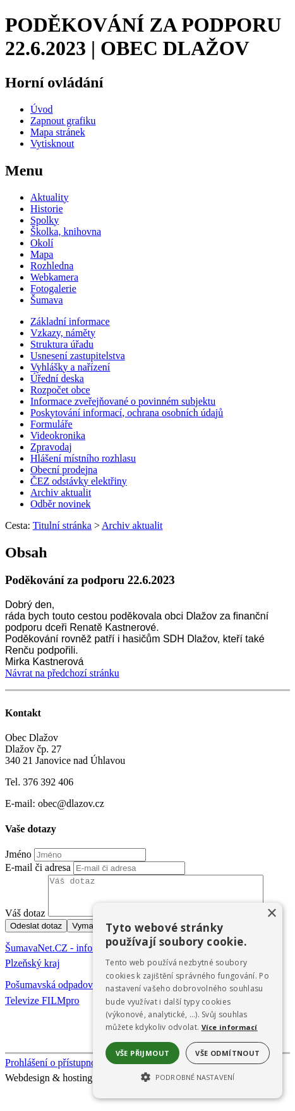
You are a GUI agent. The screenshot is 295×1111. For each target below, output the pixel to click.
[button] (187, 1076)
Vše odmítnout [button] (227, 1053)
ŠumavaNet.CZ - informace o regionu (81, 955)
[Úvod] (41, 109)
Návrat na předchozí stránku (62, 673)
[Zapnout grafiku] (63, 120)
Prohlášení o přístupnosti (55, 1070)
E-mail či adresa (38, 867)
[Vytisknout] (52, 143)
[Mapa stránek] (57, 132)
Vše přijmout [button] (143, 1053)
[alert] (187, 1000)
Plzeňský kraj (32, 970)
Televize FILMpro (42, 1008)
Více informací (230, 1027)
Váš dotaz (25, 920)
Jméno (18, 854)
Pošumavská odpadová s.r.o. (62, 992)
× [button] (271, 913)
